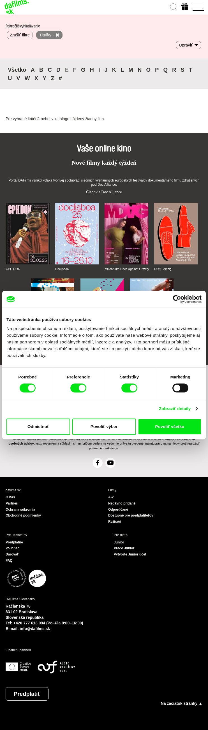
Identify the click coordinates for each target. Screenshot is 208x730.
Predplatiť (27, 694)
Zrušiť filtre (20, 34)
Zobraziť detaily (175, 408)
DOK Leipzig (163, 269)
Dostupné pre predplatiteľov (130, 515)
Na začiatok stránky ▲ (181, 703)
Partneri (12, 503)
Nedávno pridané (121, 503)
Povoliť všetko (169, 426)
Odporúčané (118, 510)
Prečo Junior (124, 548)
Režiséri (114, 522)
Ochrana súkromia (20, 510)
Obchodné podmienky (23, 515)
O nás (10, 497)
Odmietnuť (38, 426)
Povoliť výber (104, 426)
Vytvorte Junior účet (130, 554)
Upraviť (186, 45)
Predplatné (14, 542)
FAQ (9, 560)
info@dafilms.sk (35, 628)
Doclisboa (62, 269)
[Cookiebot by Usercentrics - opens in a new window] (177, 299)
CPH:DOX (13, 269)
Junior (119, 542)
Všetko (17, 70)
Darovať (12, 554)
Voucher (12, 548)
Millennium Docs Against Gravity (127, 269)
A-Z (111, 497)
